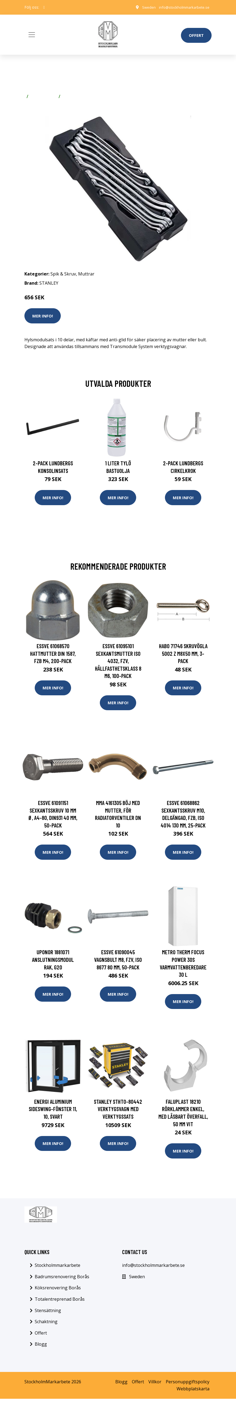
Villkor (154, 1385)
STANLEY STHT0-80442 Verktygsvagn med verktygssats (118, 1111)
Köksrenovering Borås (58, 1291)
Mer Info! (42, 316)
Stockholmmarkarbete (57, 1268)
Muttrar (70, 96)
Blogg (41, 1348)
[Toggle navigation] (31, 35)
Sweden (145, 7)
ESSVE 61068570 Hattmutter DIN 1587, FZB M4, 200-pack (53, 654)
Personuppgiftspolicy (187, 1385)
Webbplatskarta (193, 1392)
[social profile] (44, 7)
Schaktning (46, 1325)
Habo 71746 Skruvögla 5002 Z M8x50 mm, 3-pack (183, 654)
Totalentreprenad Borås (60, 1302)
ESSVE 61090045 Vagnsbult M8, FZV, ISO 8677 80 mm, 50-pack (118, 961)
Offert (196, 35)
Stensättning (48, 1314)
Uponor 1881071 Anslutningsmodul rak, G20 (53, 961)
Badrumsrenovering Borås (62, 1280)
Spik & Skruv (43, 96)
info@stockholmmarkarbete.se (182, 7)
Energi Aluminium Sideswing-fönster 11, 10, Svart (53, 1111)
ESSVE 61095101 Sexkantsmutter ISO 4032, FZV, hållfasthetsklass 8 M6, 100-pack (118, 661)
